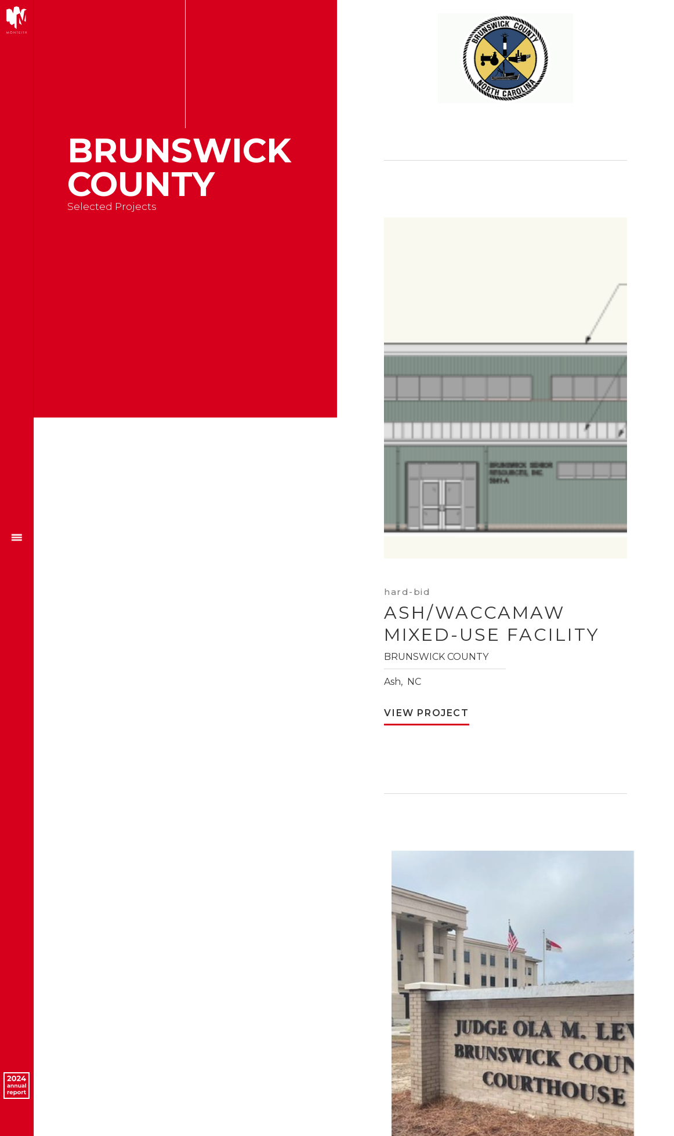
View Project (426, 713)
